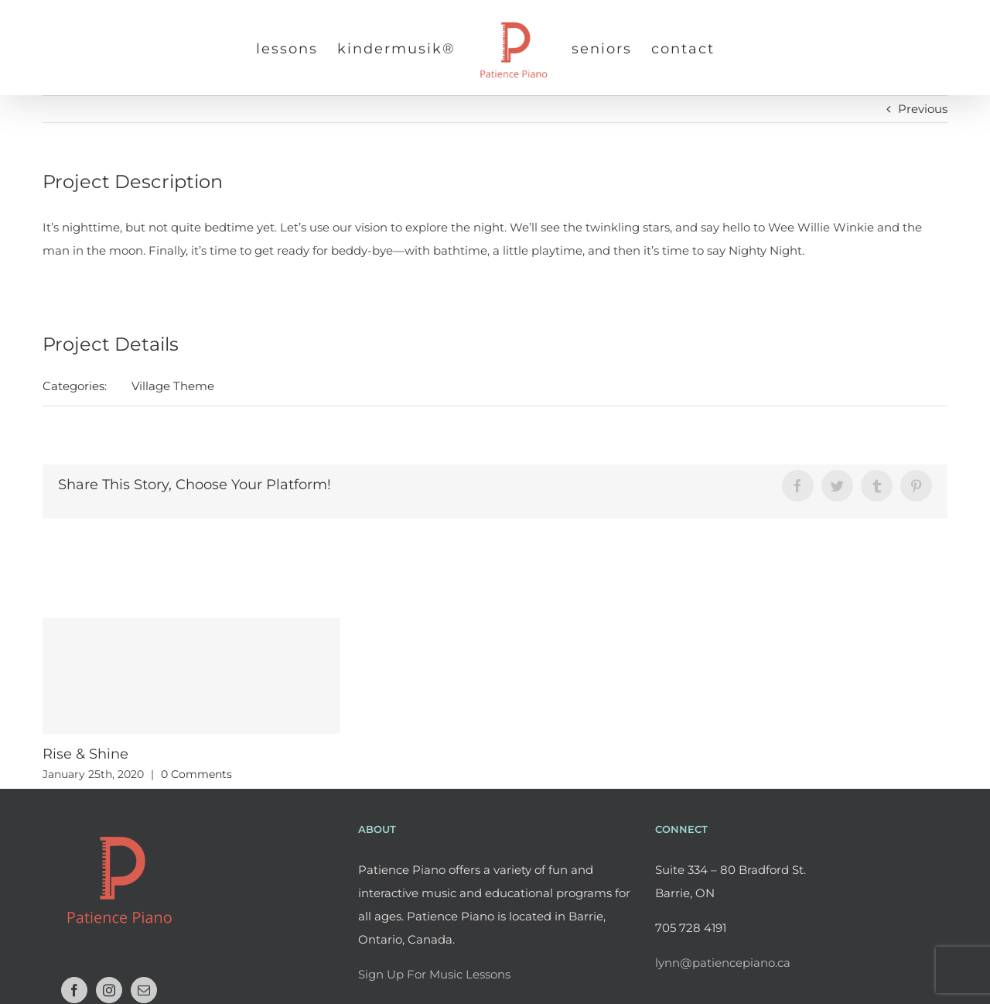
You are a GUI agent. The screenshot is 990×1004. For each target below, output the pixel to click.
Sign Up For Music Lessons (434, 974)
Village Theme (172, 386)
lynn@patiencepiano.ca (722, 962)
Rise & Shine (85, 753)
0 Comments (196, 774)
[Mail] (144, 990)
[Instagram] (109, 990)
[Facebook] (74, 990)
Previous (922, 108)
